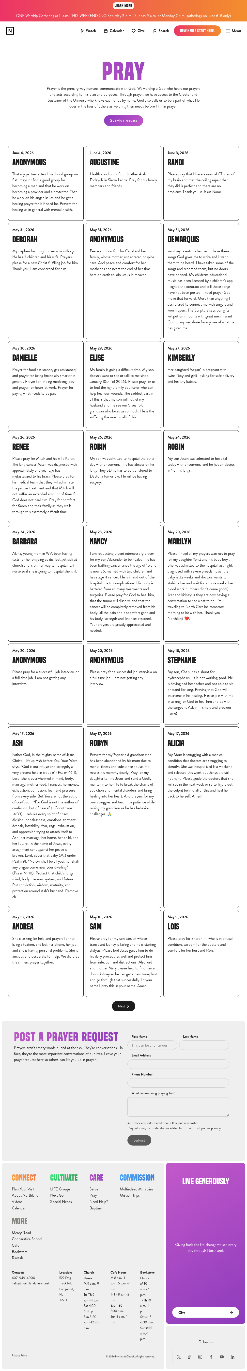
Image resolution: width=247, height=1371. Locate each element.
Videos (17, 1201)
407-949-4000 (23, 1278)
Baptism (96, 1208)
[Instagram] (200, 1357)
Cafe (15, 1245)
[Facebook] (211, 1357)
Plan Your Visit (23, 1189)
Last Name (190, 1036)
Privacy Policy (19, 1355)
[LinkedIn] (232, 1357)
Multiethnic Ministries (136, 1189)
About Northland (25, 1195)
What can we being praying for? (152, 1093)
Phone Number (142, 1074)
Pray (93, 1195)
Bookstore (20, 1252)
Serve (94, 1189)
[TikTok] (189, 1357)
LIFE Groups (60, 1189)
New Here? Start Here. (197, 30)
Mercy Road (21, 1233)
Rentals (17, 1258)
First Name (139, 1036)
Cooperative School (27, 1239)
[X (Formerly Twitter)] (178, 1357)
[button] (232, 31)
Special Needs (61, 1201)
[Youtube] (221, 1357)
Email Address (141, 1055)
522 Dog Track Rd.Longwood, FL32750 (66, 1289)
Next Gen (57, 1195)
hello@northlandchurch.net (30, 1283)
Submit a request (123, 120)
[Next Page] (123, 1006)
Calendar (19, 1208)
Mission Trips (130, 1195)
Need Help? (99, 1201)
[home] (10, 31)
